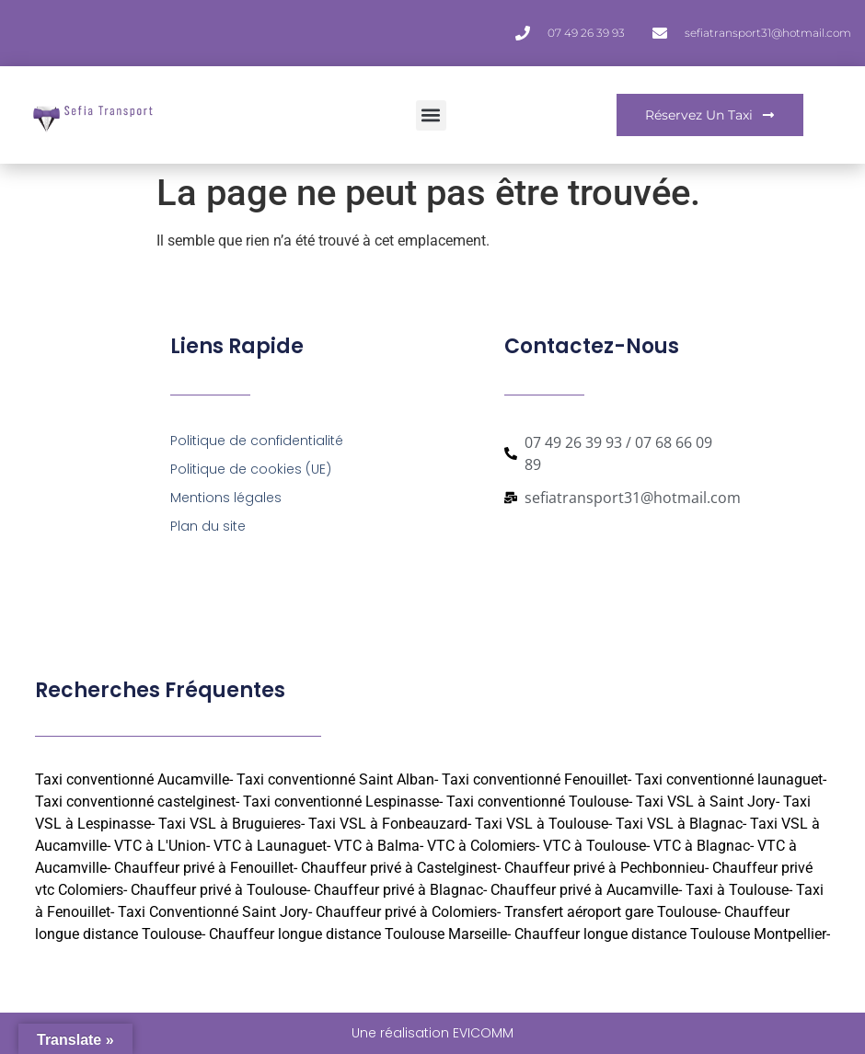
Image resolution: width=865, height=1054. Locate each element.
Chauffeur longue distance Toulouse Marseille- (360, 934)
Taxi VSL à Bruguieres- (231, 823)
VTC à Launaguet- (271, 845)
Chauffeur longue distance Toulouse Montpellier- (672, 934)
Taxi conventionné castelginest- (137, 801)
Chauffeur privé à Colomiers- (408, 912)
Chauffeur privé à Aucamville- (586, 890)
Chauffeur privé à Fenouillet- (205, 867)
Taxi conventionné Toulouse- (539, 801)
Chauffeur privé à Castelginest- (401, 867)
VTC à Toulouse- (596, 845)
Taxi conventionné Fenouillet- (536, 779)
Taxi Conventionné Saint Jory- (215, 912)
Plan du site (208, 526)
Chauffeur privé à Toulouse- (220, 890)
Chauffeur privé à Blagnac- (400, 890)
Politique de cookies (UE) (250, 469)
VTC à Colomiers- (483, 845)
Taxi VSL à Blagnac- (681, 823)
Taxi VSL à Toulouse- (543, 823)
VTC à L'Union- (162, 845)
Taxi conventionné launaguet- (730, 779)
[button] (431, 115)
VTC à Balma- (378, 845)
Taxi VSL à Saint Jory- (707, 801)
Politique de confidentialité (256, 440)
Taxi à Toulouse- (739, 890)
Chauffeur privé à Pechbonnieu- (606, 867)
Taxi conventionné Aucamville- (134, 779)
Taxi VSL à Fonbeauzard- (389, 823)
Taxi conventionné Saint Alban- (337, 779)
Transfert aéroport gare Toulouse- (612, 912)
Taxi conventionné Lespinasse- (343, 801)
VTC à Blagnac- (703, 845)
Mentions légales (226, 497)
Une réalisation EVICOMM (432, 1033)
